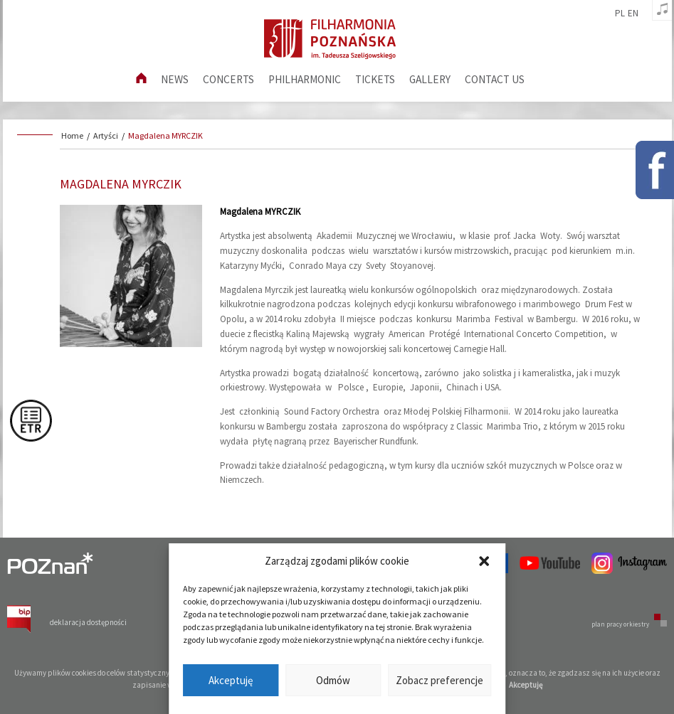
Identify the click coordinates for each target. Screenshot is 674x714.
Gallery (430, 79)
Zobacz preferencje (439, 680)
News (175, 79)
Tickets (375, 79)
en (633, 13)
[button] (484, 561)
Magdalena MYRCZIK (165, 135)
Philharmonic (304, 79)
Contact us (495, 79)
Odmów (333, 680)
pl (620, 13)
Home (72, 135)
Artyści (105, 135)
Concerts (228, 79)
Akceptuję (231, 680)
